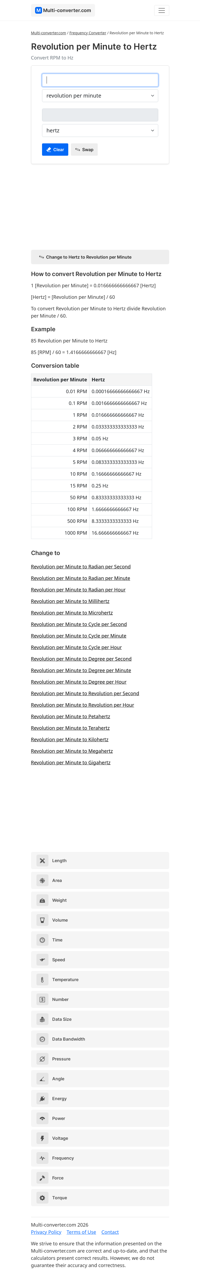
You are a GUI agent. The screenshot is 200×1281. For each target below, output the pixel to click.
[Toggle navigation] (161, 10)
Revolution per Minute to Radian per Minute (80, 578)
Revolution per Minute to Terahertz (70, 728)
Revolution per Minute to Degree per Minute (81, 670)
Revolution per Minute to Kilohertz (70, 739)
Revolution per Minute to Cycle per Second (79, 624)
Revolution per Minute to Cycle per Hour (76, 647)
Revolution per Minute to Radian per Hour (78, 589)
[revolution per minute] (100, 80)
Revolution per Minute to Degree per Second (81, 659)
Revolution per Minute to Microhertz (72, 612)
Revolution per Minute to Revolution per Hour (82, 705)
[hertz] (100, 115)
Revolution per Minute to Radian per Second (81, 566)
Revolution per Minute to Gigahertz (71, 762)
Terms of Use (81, 1232)
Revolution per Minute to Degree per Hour (79, 682)
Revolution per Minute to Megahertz (72, 751)
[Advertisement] (100, 205)
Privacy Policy (46, 1232)
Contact (110, 1232)
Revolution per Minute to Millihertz (70, 601)
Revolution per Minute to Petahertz (70, 716)
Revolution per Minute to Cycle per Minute (78, 635)
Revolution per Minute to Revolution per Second (85, 693)
